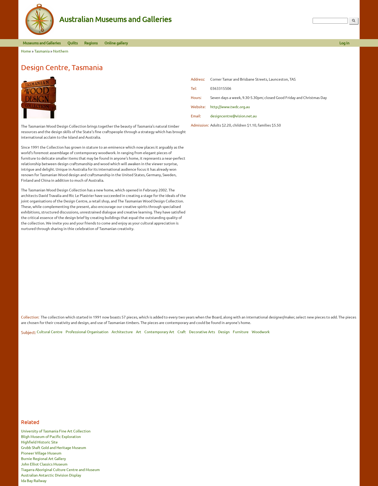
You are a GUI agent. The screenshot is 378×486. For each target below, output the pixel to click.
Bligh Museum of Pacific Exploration (51, 436)
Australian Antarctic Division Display (51, 475)
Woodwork (261, 331)
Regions (91, 42)
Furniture (241, 331)
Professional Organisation (87, 331)
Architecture (122, 331)
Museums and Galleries (42, 42)
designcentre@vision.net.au (233, 115)
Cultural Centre (49, 331)
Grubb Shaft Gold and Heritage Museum (53, 447)
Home (26, 51)
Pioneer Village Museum (41, 453)
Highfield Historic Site (39, 442)
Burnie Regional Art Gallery (43, 458)
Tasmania (42, 51)
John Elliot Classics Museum (44, 464)
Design (224, 331)
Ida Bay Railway (33, 480)
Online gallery (116, 42)
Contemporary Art (159, 331)
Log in (344, 42)
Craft (181, 331)
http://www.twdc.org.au (230, 106)
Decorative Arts (202, 331)
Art (138, 331)
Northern (60, 51)
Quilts (72, 42)
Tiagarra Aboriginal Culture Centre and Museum (60, 469)
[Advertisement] (104, 272)
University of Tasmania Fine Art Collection (56, 430)
